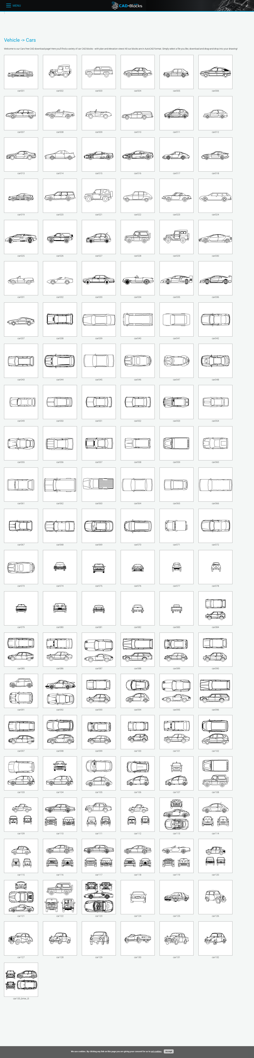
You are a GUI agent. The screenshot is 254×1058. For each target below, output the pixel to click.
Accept (168, 1051)
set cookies (156, 1051)
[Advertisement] (68, 24)
